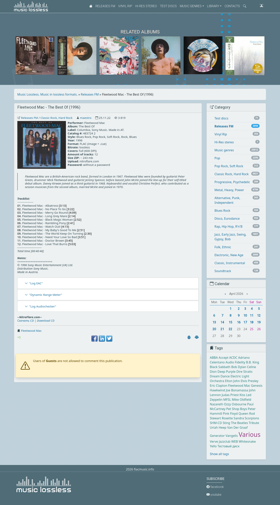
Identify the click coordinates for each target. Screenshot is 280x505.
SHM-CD (216, 423)
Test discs (168, 6)
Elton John (232, 381)
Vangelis (232, 436)
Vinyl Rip (125, 6)
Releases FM (105, 6)
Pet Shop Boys (236, 409)
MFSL (227, 399)
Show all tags (219, 454)
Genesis (256, 385)
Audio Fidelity (235, 362)
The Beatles (239, 423)
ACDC (233, 357)
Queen (243, 413)
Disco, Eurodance (227, 218)
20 (214, 329)
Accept (223, 357)
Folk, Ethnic (222, 247)
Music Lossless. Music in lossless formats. (47, 94)
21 (222, 329)
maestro (85, 118)
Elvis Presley (249, 381)
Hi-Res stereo (146, 6)
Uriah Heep (218, 427)
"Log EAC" (36, 283)
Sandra (239, 418)
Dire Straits (244, 371)
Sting (226, 423)
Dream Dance (220, 376)
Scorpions (252, 418)
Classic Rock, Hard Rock (56, 118)
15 (230, 322)
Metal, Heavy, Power (229, 190)
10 (245, 315)
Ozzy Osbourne (235, 404)
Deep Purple (227, 371)
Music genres (224, 150)
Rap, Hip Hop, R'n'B (228, 226)
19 (259, 322)
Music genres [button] (191, 6)
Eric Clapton (218, 385)
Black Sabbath (220, 367)
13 (214, 322)
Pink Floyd (230, 413)
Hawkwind (217, 390)
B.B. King (252, 362)
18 (251, 322)
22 (230, 329)
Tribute (254, 423)
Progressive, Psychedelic (232, 182)
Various (249, 434)
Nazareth (216, 404)
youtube (213, 494)
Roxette (227, 418)
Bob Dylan (238, 367)
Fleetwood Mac (31, 331)
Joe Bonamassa (237, 390)
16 (239, 322)
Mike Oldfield (241, 399)
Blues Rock (222, 210)
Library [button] (213, 6)
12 (259, 315)
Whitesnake (247, 441)
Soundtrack (222, 271)
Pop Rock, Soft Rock (228, 166)
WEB (234, 441)
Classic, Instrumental (229, 263)
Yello (213, 446)
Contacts (232, 6)
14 (222, 322)
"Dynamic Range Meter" (45, 295)
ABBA (214, 357)
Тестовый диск (228, 446)
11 (251, 315)
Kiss (242, 395)
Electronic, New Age (228, 255)
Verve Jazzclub (220, 441)
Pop (217, 158)
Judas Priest (230, 395)
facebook (215, 487)
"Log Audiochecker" (42, 306)
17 (245, 322)
